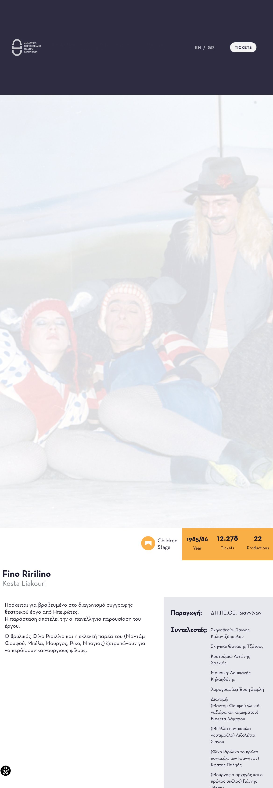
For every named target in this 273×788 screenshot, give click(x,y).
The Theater (161, 45)
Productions (67, 45)
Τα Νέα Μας (114, 45)
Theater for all (86, 49)
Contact (157, 49)
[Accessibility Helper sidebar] (5, 770)
